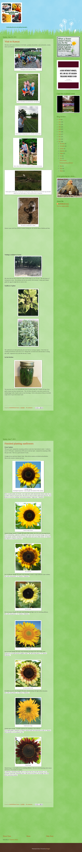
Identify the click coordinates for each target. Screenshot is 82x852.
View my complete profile (63, 206)
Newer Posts (7, 836)
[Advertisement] (28, 424)
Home (28, 836)
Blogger (48, 848)
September (62, 151)
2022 (59, 124)
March (61, 171)
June (61, 158)
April (61, 168)
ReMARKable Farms (63, 204)
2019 (59, 131)
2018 (59, 134)
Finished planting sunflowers (19, 443)
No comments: (29, 407)
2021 (59, 127)
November (62, 146)
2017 (59, 136)
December (62, 143)
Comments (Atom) (13, 839)
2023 (59, 122)
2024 (59, 119)
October (62, 148)
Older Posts (49, 836)
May (61, 166)
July (61, 156)
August (61, 153)
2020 (59, 129)
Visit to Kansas (12, 41)
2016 (59, 139)
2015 (59, 141)
